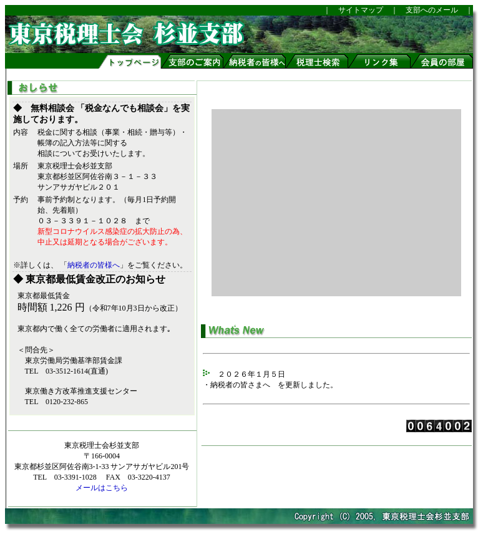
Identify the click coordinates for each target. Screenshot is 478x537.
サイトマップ (357, 10)
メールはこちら (102, 487)
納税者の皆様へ (93, 265)
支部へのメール (432, 10)
